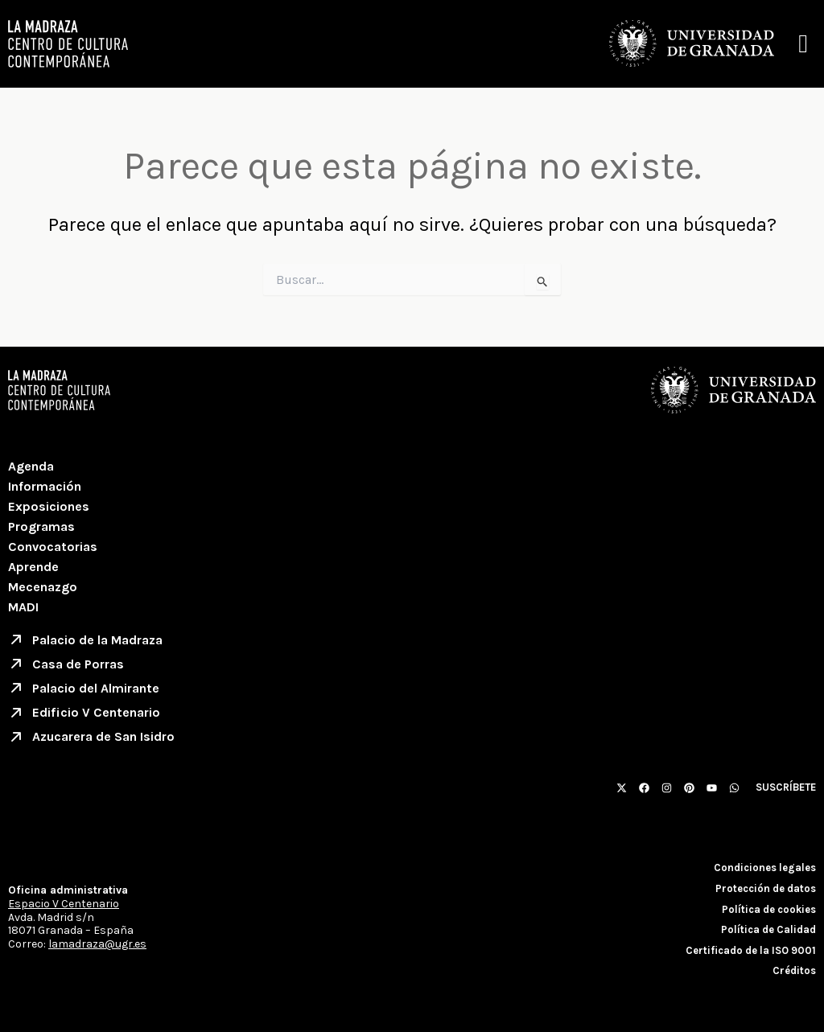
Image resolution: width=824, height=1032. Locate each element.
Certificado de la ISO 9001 (751, 950)
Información (44, 486)
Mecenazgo (42, 586)
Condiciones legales (765, 868)
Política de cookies (769, 909)
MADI (23, 607)
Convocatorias (52, 546)
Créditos (794, 971)
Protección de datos (765, 888)
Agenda (31, 466)
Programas (41, 526)
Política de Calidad (768, 929)
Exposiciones (48, 506)
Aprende (33, 566)
